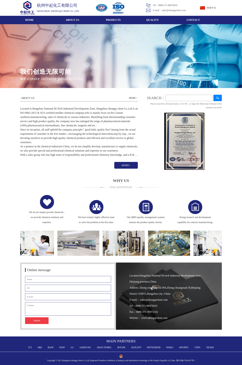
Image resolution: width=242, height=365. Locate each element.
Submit (36, 320)
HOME (29, 19)
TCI (30, 347)
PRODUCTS (113, 19)
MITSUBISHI (153, 347)
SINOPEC (184, 347)
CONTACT (193, 19)
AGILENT (136, 347)
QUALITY (152, 19)
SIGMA (210, 347)
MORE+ (126, 165)
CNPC (197, 347)
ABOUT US (72, 19)
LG (72, 347)
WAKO (169, 347)
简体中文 (211, 8)
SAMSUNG (85, 347)
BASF (51, 347)
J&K (40, 347)
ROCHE (121, 347)
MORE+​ (133, 98)
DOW (62, 347)
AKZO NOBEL (104, 347)
